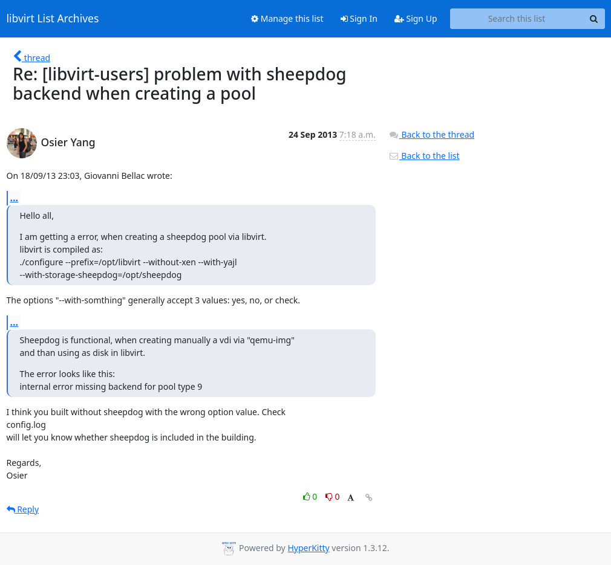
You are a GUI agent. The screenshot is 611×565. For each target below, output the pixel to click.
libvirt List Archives (53, 18)
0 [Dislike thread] (332, 496)
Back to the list (424, 155)
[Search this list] (517, 18)
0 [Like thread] (311, 496)
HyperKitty (308, 548)
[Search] (594, 18)
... (14, 197)
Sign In (359, 18)
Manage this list (287, 18)
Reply (23, 509)
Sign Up (415, 18)
